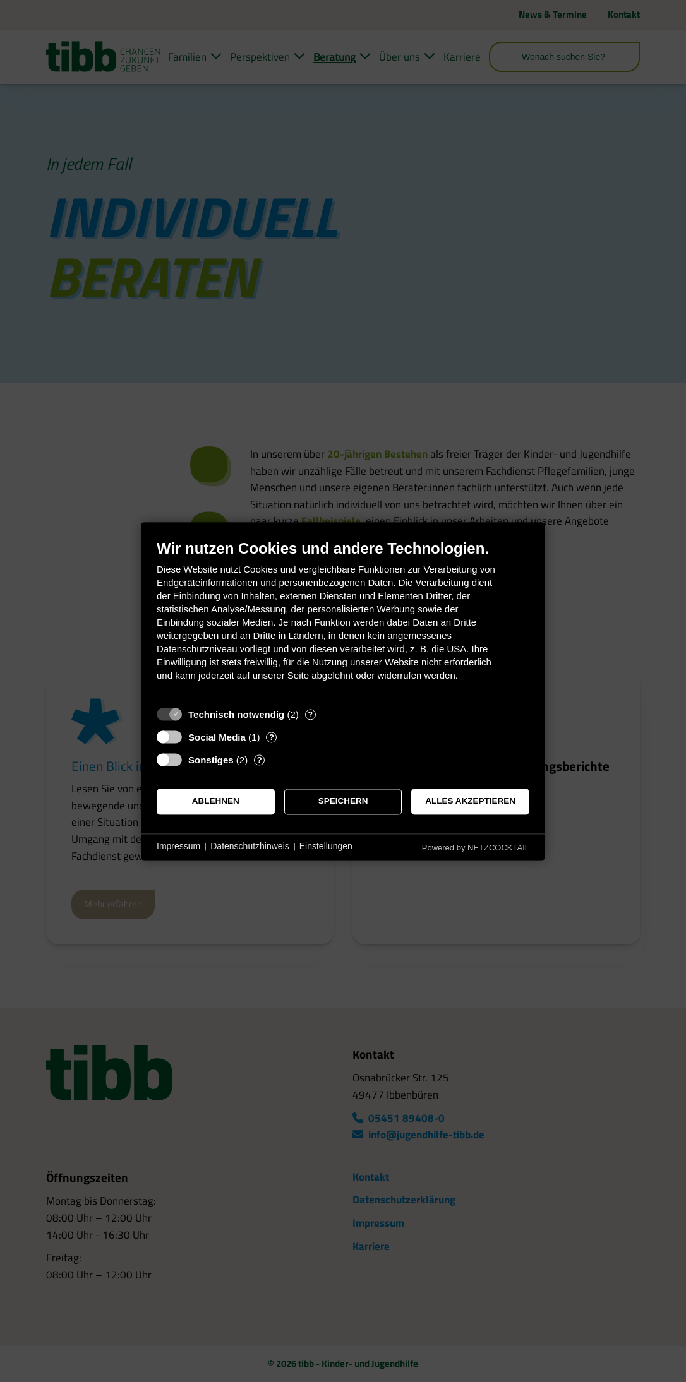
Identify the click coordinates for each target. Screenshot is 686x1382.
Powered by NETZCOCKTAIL (475, 847)
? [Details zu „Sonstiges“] (259, 760)
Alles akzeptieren (470, 801)
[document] (343, 619)
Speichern (343, 801)
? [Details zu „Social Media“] (271, 737)
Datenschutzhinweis (249, 847)
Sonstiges (211, 759)
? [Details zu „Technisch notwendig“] (310, 714)
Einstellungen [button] (325, 847)
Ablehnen (215, 801)
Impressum (178, 847)
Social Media (217, 737)
